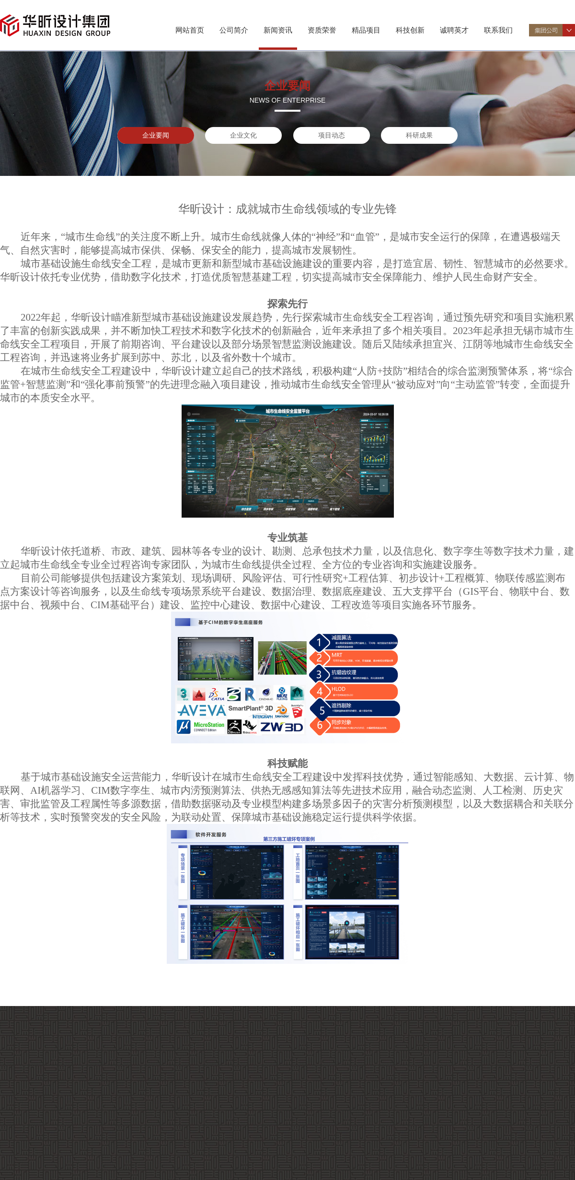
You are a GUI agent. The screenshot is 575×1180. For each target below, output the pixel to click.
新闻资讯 (278, 30)
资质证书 (37, 1154)
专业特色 (37, 1117)
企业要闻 (155, 135)
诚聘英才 (454, 30)
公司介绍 (37, 1094)
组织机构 (37, 1106)
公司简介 (233, 30)
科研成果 (419, 135)
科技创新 (410, 30)
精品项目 (366, 30)
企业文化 (243, 135)
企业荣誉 (37, 1166)
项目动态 (331, 135)
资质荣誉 (322, 30)
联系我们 (498, 30)
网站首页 (189, 30)
